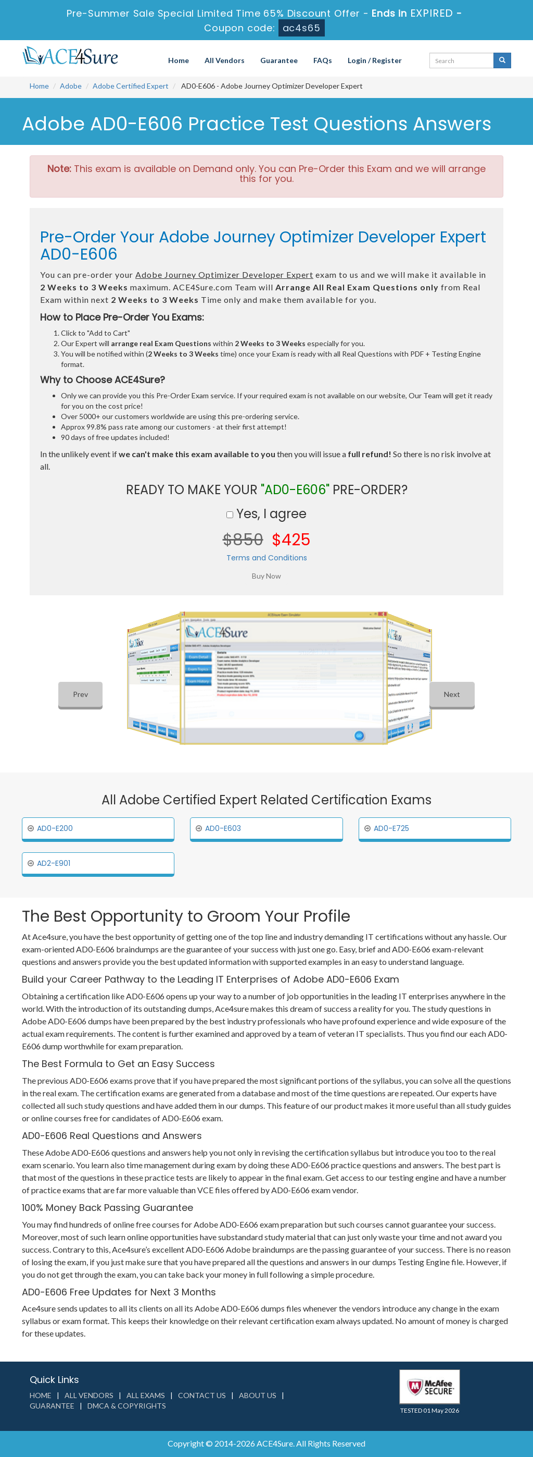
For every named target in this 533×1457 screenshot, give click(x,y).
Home (178, 60)
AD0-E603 (223, 828)
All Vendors (225, 60)
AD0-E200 (55, 828)
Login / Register (375, 60)
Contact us (202, 1395)
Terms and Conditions (266, 558)
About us (257, 1395)
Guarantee (279, 60)
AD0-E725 (391, 828)
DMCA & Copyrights (126, 1405)
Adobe (71, 85)
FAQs (322, 60)
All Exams (145, 1395)
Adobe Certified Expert (131, 85)
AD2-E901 (53, 863)
